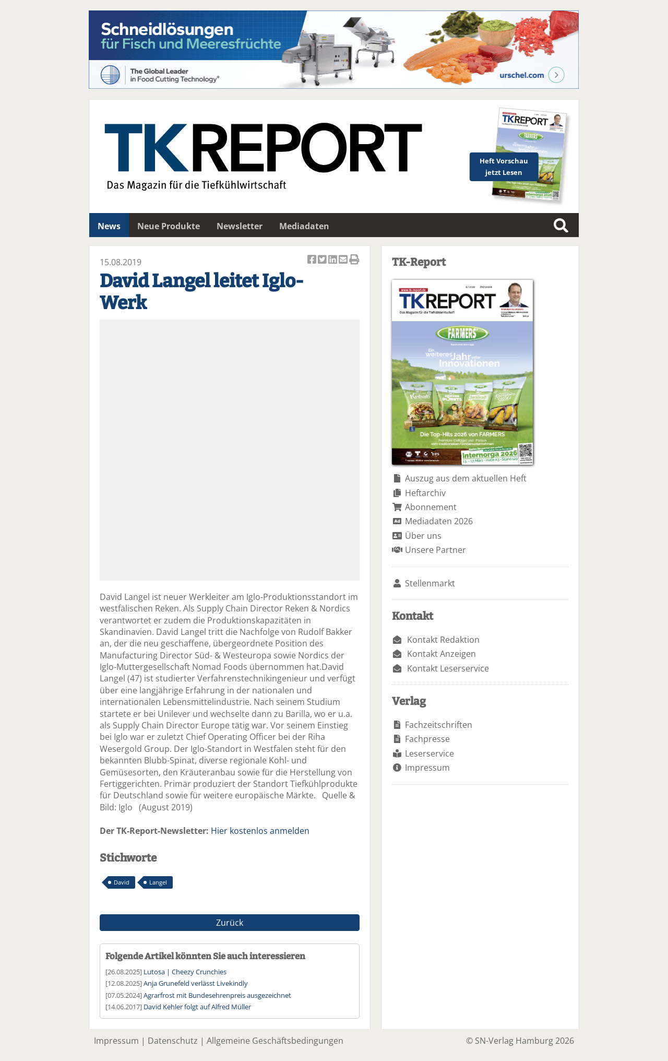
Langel (158, 882)
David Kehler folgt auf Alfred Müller (197, 1006)
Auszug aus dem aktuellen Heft (466, 478)
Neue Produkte (168, 226)
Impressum (427, 767)
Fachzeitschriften (438, 724)
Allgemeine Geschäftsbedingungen (275, 1040)
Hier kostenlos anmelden (260, 830)
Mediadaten (304, 226)
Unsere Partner (435, 550)
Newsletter (240, 226)
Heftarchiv (425, 493)
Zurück (229, 922)
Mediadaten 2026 (439, 521)
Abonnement (431, 507)
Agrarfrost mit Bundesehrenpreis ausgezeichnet (217, 995)
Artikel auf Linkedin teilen (333, 260)
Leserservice (429, 753)
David (121, 882)
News (109, 226)
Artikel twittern (323, 260)
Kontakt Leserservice (448, 668)
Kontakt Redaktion (443, 639)
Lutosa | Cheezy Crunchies (185, 971)
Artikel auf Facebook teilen (312, 260)
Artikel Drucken (354, 260)
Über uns (423, 535)
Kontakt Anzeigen (441, 653)
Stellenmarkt (430, 583)
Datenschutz (173, 1040)
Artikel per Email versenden (344, 260)
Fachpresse (427, 739)
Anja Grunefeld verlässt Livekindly (196, 983)
